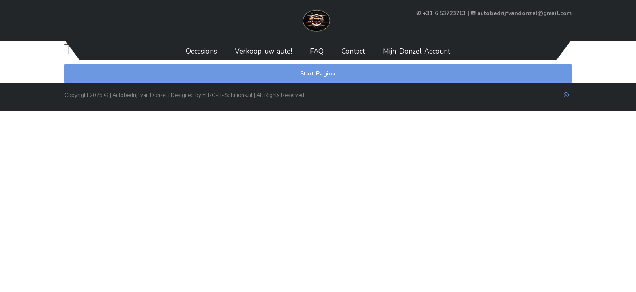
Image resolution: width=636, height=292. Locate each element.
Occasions (201, 51)
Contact (353, 51)
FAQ (317, 51)
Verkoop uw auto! (263, 51)
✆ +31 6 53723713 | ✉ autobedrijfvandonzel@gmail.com (494, 13)
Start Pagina (318, 73)
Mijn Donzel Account (416, 51)
